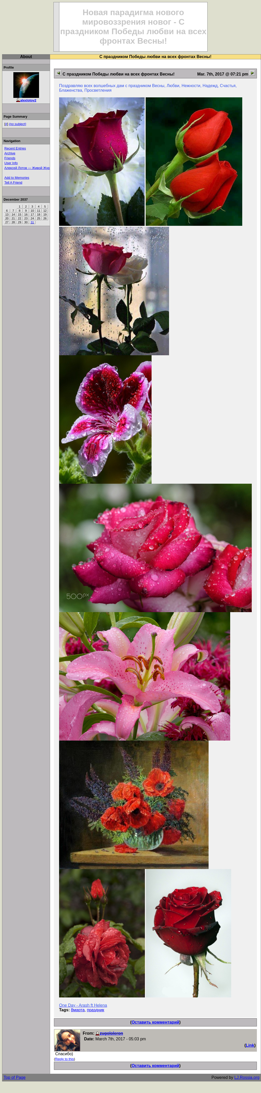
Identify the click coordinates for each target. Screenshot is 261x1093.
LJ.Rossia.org (246, 1077)
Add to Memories (16, 178)
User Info (11, 163)
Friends (9, 158)
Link (250, 1045)
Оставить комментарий (155, 1022)
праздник (95, 1010)
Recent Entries (15, 148)
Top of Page (14, 1077)
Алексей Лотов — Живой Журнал (29, 168)
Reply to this (64, 1059)
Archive (9, 153)
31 (32, 222)
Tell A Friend (13, 182)
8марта (78, 1010)
